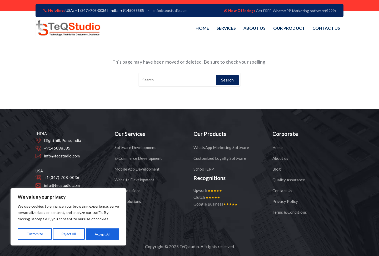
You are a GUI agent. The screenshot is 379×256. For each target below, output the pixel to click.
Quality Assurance (288, 179)
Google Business (215, 204)
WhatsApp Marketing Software (221, 147)
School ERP (203, 169)
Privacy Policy (285, 201)
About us (280, 158)
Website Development (134, 179)
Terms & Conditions (289, 212)
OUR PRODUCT (289, 27)
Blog (276, 169)
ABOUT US (254, 27)
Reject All (69, 234)
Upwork (207, 190)
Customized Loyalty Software (219, 158)
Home (277, 147)
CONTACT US (326, 27)
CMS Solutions (127, 190)
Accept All (102, 234)
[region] (68, 217)
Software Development (135, 147)
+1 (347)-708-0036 (61, 177)
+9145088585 (57, 148)
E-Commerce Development (138, 158)
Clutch (206, 197)
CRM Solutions (127, 201)
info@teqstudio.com (170, 10)
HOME (202, 27)
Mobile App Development (136, 169)
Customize (34, 234)
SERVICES (226, 27)
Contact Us (282, 190)
